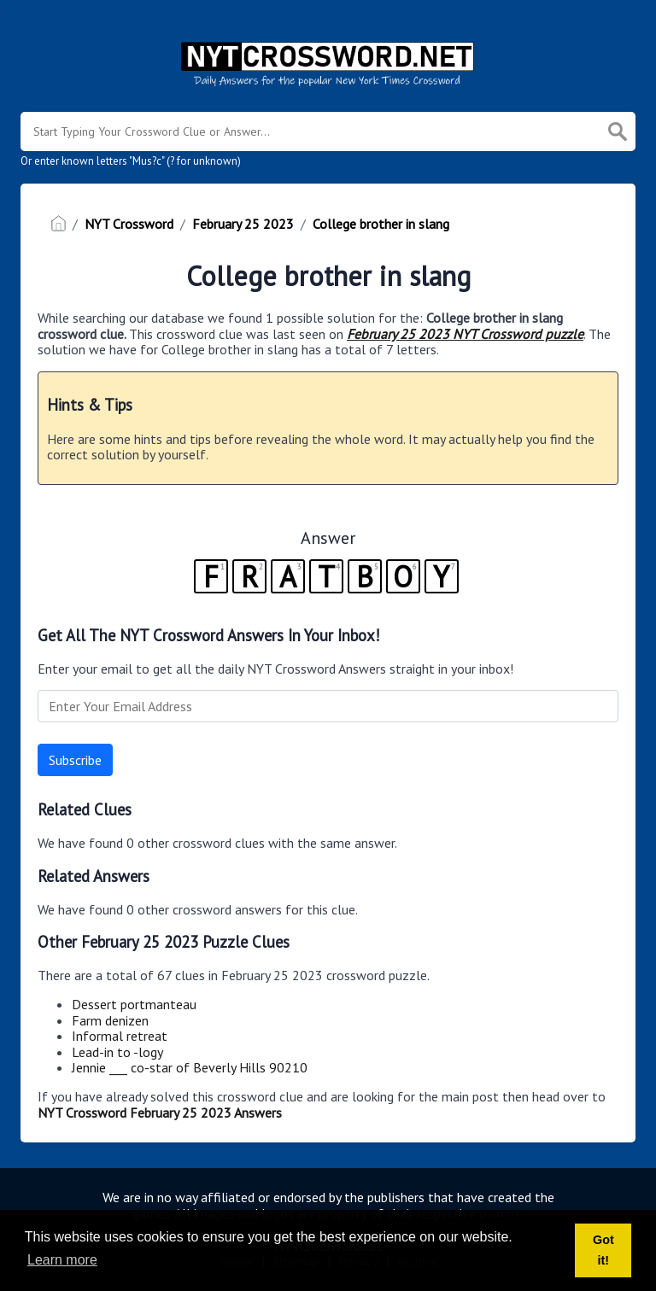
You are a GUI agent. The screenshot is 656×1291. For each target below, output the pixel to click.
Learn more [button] (62, 1260)
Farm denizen (110, 1020)
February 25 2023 (243, 223)
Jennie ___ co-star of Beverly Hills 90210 (190, 1067)
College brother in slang (381, 223)
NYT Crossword (129, 223)
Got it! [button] (603, 1250)
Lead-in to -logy (117, 1051)
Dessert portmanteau (134, 1004)
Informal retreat (119, 1035)
